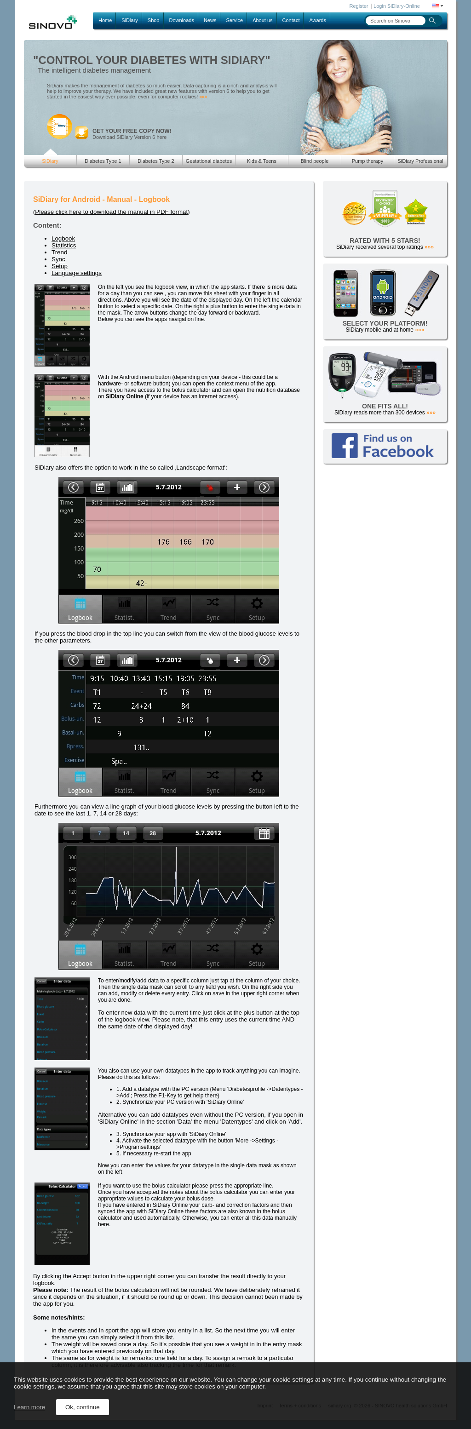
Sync (58, 259)
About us (262, 20)
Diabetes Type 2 (156, 161)
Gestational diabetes (209, 161)
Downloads (181, 20)
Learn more (29, 1407)
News (210, 20)
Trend (59, 252)
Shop (154, 20)
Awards (317, 20)
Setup (60, 266)
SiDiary (129, 20)
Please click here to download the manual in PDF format (111, 211)
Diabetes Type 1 (103, 161)
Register (359, 6)
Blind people (315, 161)
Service (234, 20)
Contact (291, 20)
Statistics (64, 245)
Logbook (63, 238)
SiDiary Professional (420, 161)
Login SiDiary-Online (396, 6)
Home (105, 20)
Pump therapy (367, 161)
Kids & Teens (261, 161)
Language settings (77, 273)
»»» (203, 96)
